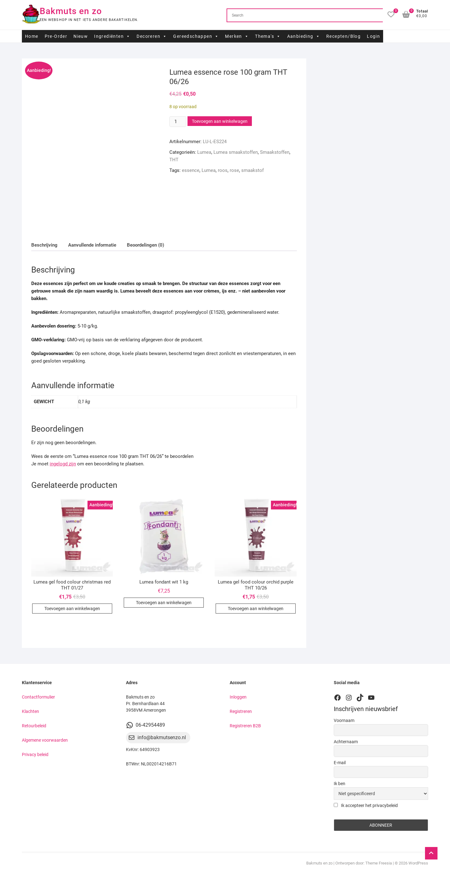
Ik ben (339, 783)
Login (373, 36)
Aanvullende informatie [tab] (92, 245)
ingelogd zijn (63, 464)
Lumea (204, 152)
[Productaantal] (177, 121)
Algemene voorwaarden (45, 740)
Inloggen (238, 696)
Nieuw (80, 36)
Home (31, 36)
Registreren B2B (245, 725)
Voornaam (344, 720)
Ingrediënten (112, 36)
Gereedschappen (196, 36)
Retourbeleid (34, 725)
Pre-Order (56, 36)
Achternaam (346, 741)
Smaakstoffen (274, 152)
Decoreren (152, 36)
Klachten (30, 711)
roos (223, 170)
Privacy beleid (35, 754)
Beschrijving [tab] (44, 245)
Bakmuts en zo (71, 11)
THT (173, 160)
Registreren (241, 711)
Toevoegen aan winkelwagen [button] (72, 608)
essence (190, 170)
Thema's (268, 36)
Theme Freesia (378, 863)
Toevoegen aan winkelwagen (220, 121)
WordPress (418, 863)
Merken (237, 36)
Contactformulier (38, 696)
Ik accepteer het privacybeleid (366, 805)
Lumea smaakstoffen (235, 152)
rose (234, 170)
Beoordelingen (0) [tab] (145, 245)
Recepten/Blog (343, 36)
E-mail (340, 762)
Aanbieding (303, 36)
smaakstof (252, 170)
